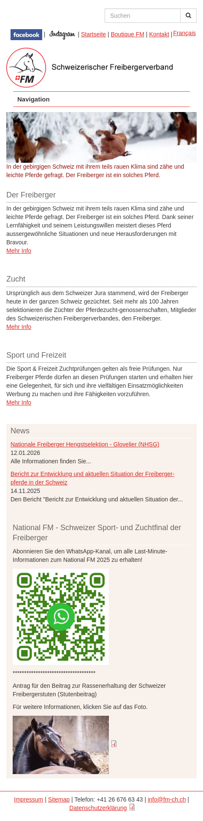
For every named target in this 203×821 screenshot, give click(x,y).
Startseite (93, 34)
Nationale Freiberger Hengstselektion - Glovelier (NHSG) (85, 444)
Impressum (28, 799)
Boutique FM (127, 34)
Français (184, 33)
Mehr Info (18, 250)
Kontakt (159, 34)
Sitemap (59, 799)
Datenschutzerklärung (98, 808)
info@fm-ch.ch (167, 799)
